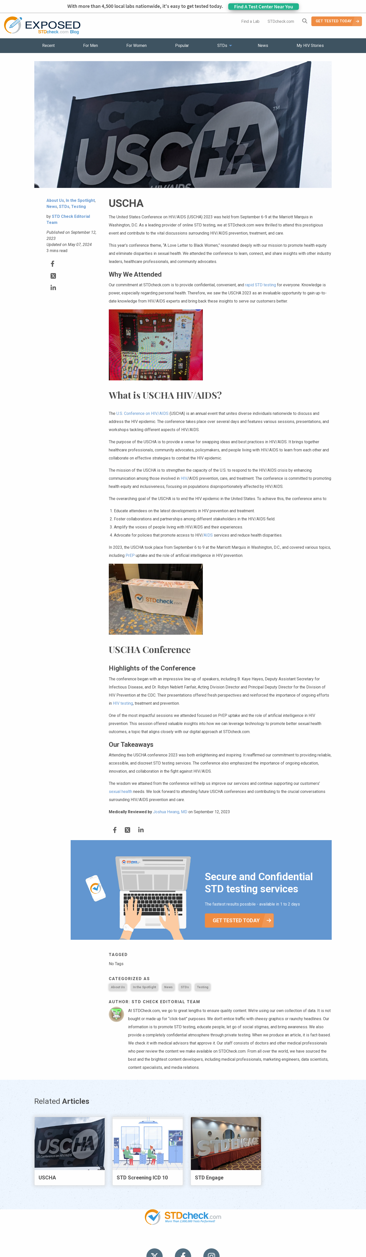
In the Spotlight (144, 987)
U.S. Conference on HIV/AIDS (142, 413)
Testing (202, 987)
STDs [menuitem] (222, 45)
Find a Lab (250, 21)
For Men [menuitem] (90, 45)
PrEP (130, 555)
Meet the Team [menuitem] (251, 1239)
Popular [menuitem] (182, 45)
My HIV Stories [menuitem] (310, 45)
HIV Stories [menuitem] (169, 1239)
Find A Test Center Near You (263, 6)
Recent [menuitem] (48, 45)
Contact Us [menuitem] (197, 1239)
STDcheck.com (281, 21)
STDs (185, 987)
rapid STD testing (260, 284)
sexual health (120, 791)
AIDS (208, 535)
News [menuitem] (263, 45)
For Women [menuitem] (136, 45)
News (168, 987)
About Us (118, 987)
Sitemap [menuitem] (223, 1239)
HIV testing (123, 703)
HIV (184, 478)
